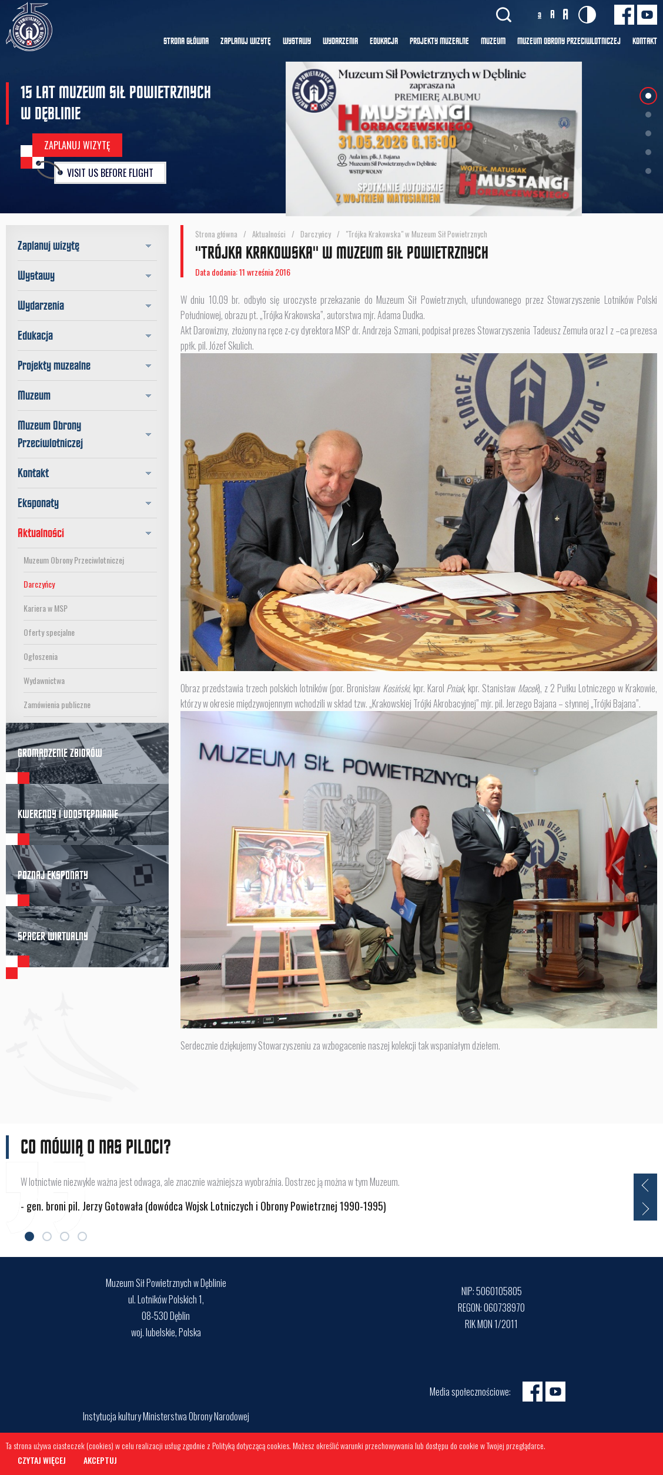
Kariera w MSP (46, 608)
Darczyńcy (39, 584)
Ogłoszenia (41, 656)
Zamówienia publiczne (57, 704)
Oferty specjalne (49, 632)
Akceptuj (100, 1460)
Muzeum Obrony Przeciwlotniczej (74, 560)
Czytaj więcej (42, 1460)
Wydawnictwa (44, 680)
